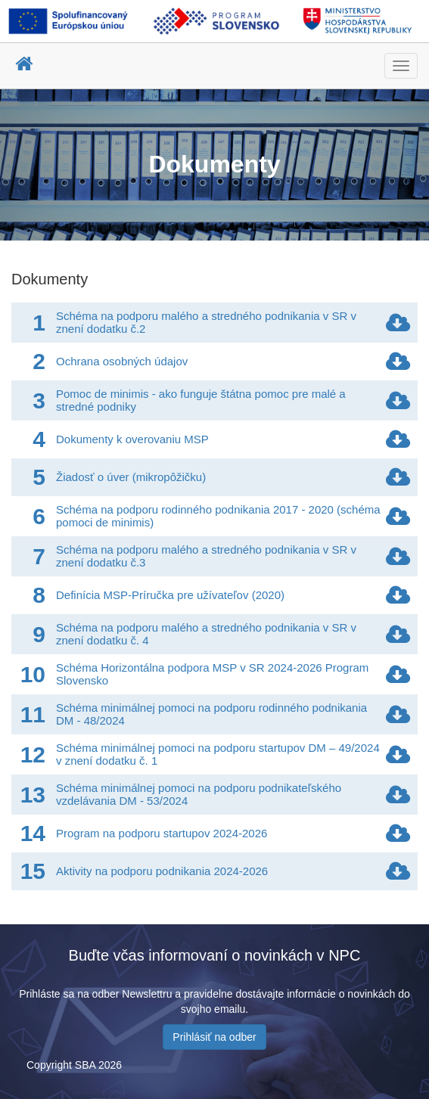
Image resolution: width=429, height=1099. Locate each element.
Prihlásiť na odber (214, 1037)
